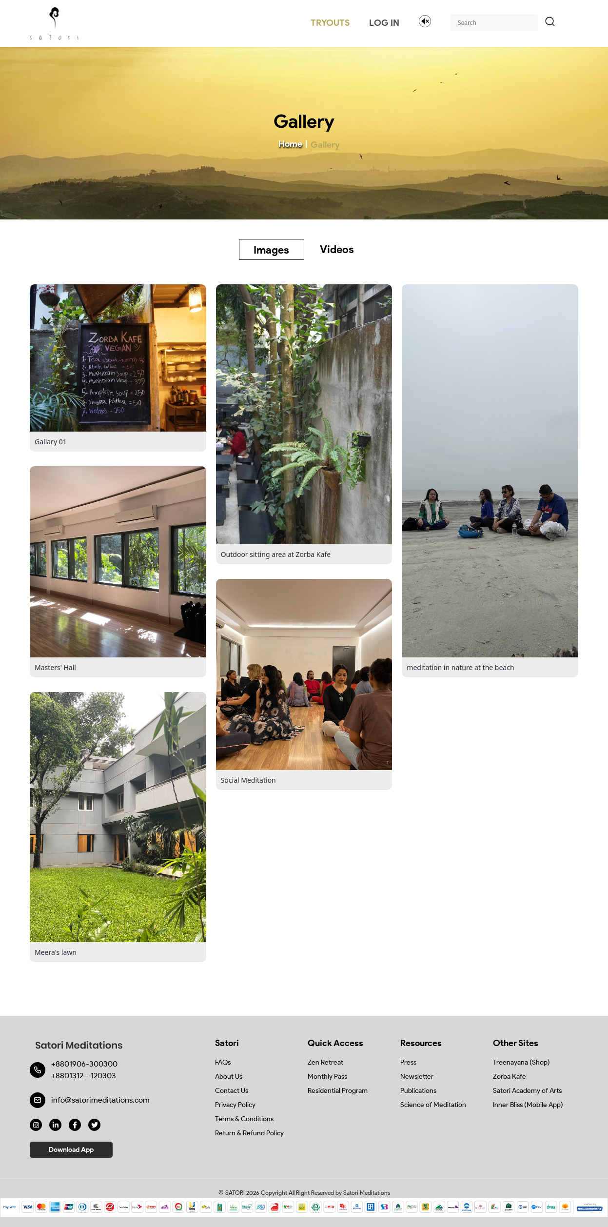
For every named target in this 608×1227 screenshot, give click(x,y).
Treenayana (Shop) (521, 1062)
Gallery (325, 144)
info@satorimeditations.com (100, 1100)
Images (271, 250)
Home (290, 144)
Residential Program (338, 1091)
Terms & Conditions (244, 1119)
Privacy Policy (235, 1105)
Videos (337, 249)
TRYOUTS (330, 23)
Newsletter (416, 1076)
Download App (71, 1150)
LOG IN (384, 23)
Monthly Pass (327, 1076)
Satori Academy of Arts (527, 1091)
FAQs (223, 1062)
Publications (418, 1091)
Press (408, 1062)
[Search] (494, 22)
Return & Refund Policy (249, 1133)
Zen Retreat (325, 1062)
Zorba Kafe (509, 1076)
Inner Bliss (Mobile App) (528, 1105)
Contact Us (231, 1091)
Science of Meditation (433, 1105)
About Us (228, 1076)
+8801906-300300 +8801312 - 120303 (84, 1069)
